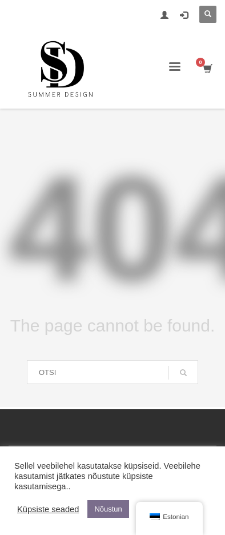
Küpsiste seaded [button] (48, 509)
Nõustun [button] (108, 509)
